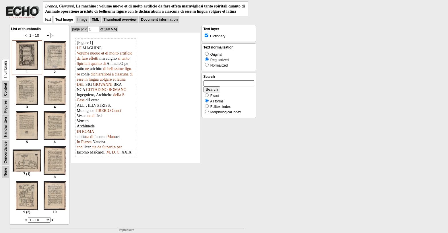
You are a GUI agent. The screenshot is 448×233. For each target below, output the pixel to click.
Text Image (64, 20)
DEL (81, 84)
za (87, 137)
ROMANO (117, 90)
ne (87, 69)
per (119, 147)
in (86, 79)
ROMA (88, 131)
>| (115, 29)
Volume (83, 53)
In (78, 142)
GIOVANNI (103, 84)
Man (111, 137)
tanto (125, 58)
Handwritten (5, 127)
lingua (94, 79)
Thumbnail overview (120, 20)
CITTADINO (97, 90)
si (119, 58)
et (102, 53)
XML (95, 20)
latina (121, 79)
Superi (107, 147)
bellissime (115, 69)
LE (79, 48)
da (79, 58)
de (99, 147)
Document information (159, 20)
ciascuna (122, 74)
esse (80, 79)
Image (82, 20)
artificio (126, 53)
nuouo (95, 53)
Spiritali (83, 63)
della (117, 95)
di (106, 53)
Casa (81, 100)
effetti (93, 58)
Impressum (126, 230)
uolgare (106, 79)
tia (94, 147)
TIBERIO (103, 110)
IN (79, 131)
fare (85, 58)
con (80, 147)
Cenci (116, 110)
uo (89, 116)
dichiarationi (101, 74)
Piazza (86, 142)
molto (114, 53)
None (5, 172)
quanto (96, 63)
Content (5, 89)
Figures (5, 106)
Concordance (5, 152)
